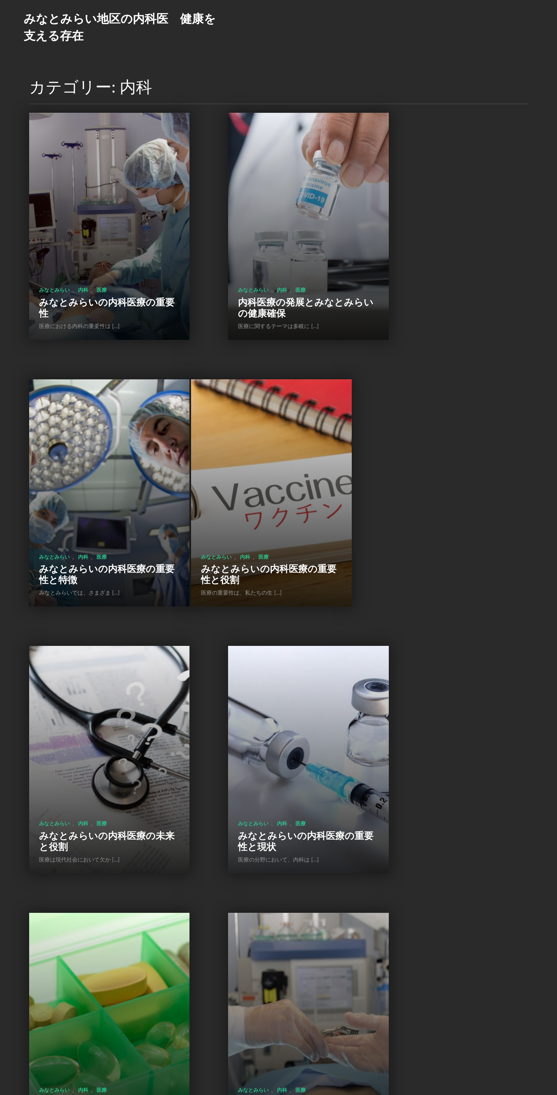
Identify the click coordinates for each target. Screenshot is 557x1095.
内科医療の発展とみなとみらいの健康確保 (268, 270)
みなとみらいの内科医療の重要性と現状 (444, 501)
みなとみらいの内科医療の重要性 (92, 270)
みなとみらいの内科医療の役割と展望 (92, 731)
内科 (83, 253)
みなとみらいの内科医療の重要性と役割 (92, 501)
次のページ (305, 1040)
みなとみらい (54, 253)
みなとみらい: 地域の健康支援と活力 (447, 731)
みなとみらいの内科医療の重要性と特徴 (444, 270)
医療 (102, 253)
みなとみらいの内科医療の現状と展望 (268, 731)
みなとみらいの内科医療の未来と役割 (268, 501)
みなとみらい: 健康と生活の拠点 (94, 961)
